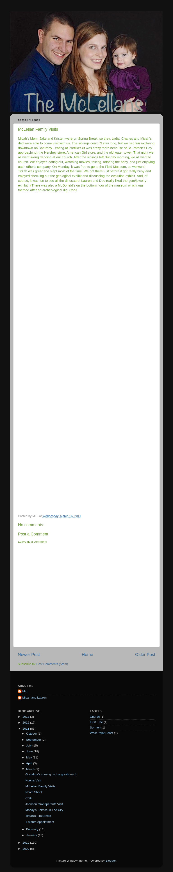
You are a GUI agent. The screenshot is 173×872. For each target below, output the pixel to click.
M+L (25, 691)
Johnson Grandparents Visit (44, 804)
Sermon (95, 727)
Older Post (145, 654)
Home (87, 654)
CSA (28, 798)
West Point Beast (101, 733)
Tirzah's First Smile (38, 815)
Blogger (110, 860)
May (29, 757)
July (29, 745)
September (34, 739)
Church (95, 716)
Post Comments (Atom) (52, 664)
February (32, 829)
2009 (26, 848)
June (30, 751)
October (32, 733)
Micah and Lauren (34, 697)
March (30, 769)
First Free (96, 722)
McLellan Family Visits (40, 786)
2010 (26, 842)
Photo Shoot (33, 792)
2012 (26, 722)
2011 (26, 728)
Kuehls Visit (33, 780)
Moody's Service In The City (44, 810)
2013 (26, 716)
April (29, 763)
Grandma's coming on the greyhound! (50, 774)
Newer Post (29, 654)
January (32, 835)
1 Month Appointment (39, 822)
